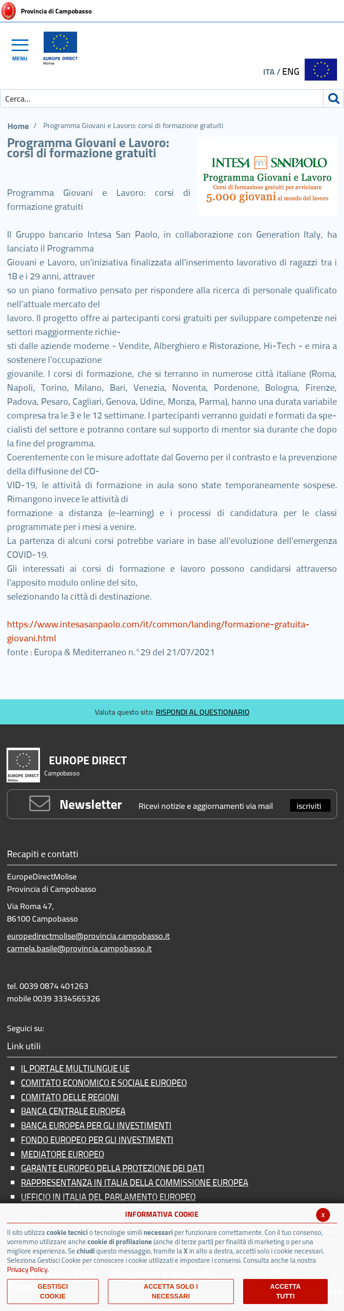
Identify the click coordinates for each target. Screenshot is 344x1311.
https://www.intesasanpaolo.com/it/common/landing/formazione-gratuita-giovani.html (158, 630)
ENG (290, 71)
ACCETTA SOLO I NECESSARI (171, 1291)
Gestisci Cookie (53, 1291)
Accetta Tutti (285, 1291)
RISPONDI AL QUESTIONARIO (203, 712)
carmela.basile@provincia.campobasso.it (79, 948)
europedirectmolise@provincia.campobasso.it (88, 935)
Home (18, 126)
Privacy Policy (27, 1269)
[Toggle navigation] (24, 48)
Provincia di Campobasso (56, 11)
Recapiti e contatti (43, 854)
